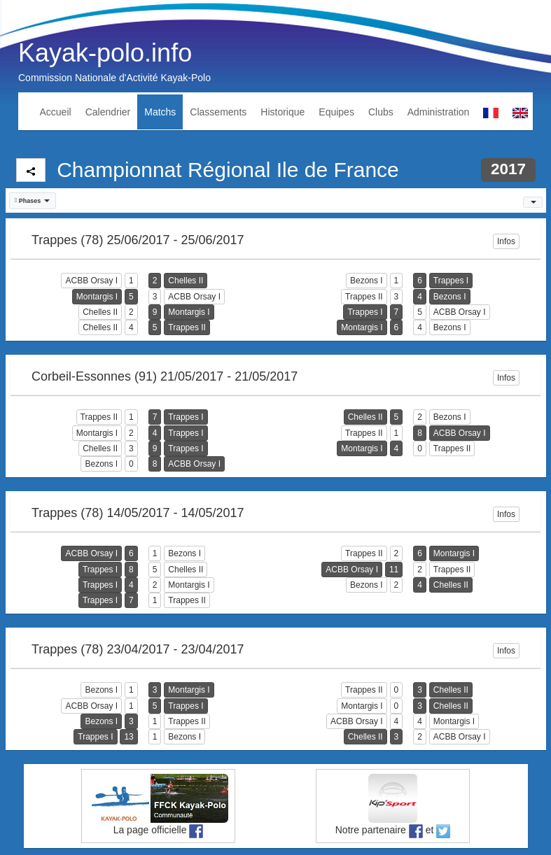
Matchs (160, 112)
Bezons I (366, 280)
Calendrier (108, 112)
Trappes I (450, 280)
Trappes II (364, 297)
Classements (218, 112)
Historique (282, 112)
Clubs (380, 112)
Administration (438, 112)
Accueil (55, 112)
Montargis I (97, 297)
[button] (32, 201)
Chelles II (185, 280)
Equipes (336, 112)
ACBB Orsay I (91, 280)
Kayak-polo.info (105, 52)
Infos (506, 241)
